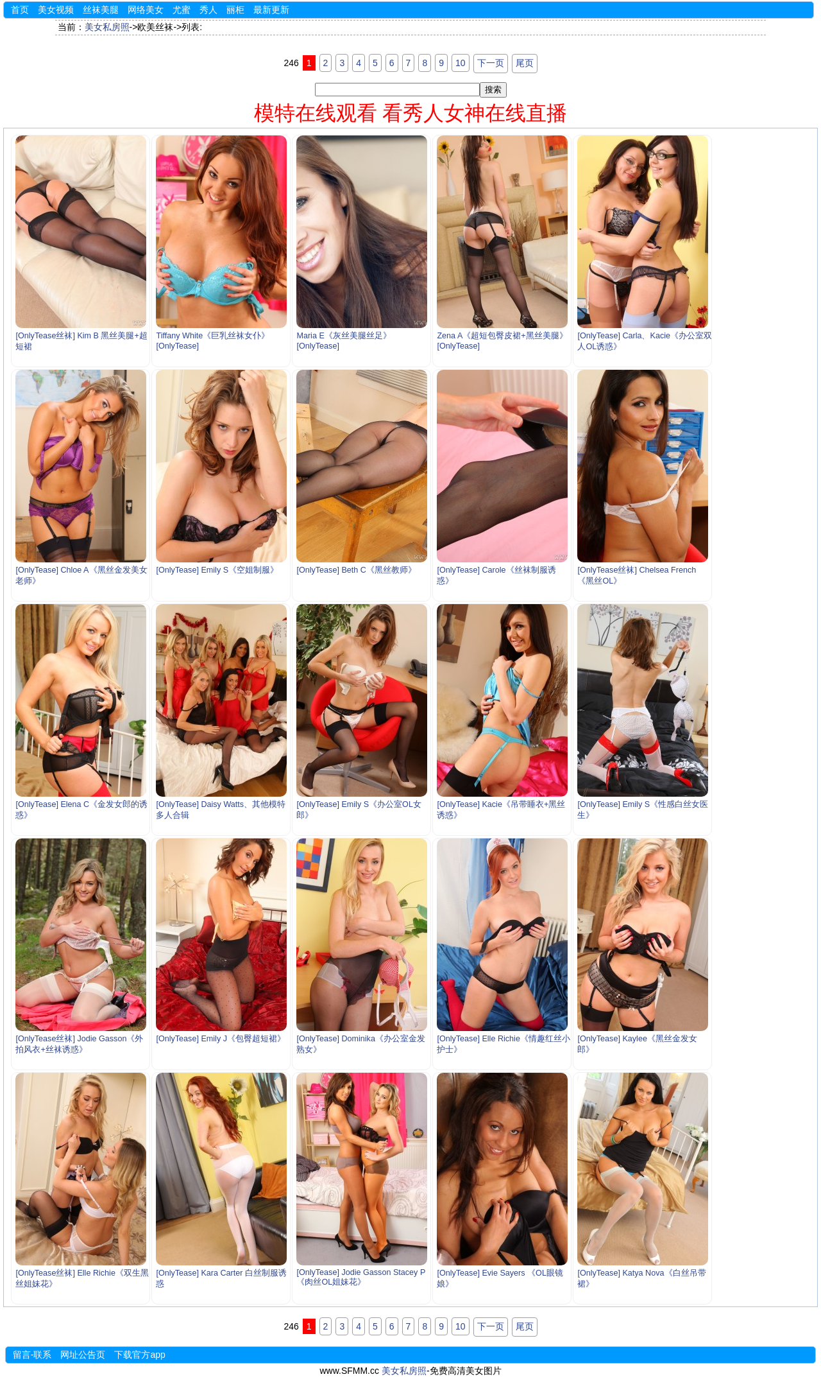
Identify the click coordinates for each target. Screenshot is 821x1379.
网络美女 (146, 9)
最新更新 (271, 9)
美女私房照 (107, 27)
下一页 (490, 63)
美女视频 (56, 9)
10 (460, 63)
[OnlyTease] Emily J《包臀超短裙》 (220, 1038)
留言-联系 (32, 1354)
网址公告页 (82, 1354)
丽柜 (235, 9)
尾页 (525, 63)
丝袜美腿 (101, 9)
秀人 (208, 9)
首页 (20, 9)
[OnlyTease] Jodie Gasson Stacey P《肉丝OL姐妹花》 (360, 1277)
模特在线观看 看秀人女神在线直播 (411, 113)
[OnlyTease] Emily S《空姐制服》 (217, 570)
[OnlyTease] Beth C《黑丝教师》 (356, 570)
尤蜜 (181, 9)
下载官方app (139, 1354)
